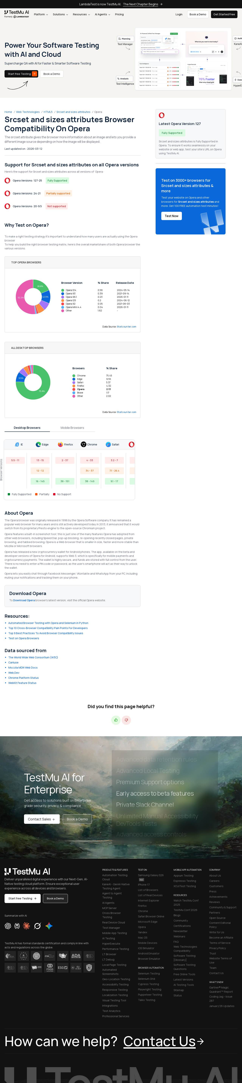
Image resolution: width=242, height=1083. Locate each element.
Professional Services (115, 966)
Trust (212, 903)
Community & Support (223, 857)
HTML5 (48, 112)
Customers (216, 836)
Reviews (214, 851)
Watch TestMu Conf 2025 (186, 852)
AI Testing (108, 888)
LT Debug (108, 909)
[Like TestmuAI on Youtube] (219, 1067)
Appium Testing (183, 825)
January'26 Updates (221, 955)
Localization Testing (115, 944)
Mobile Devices (147, 892)
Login (179, 14)
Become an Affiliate (221, 887)
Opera (142, 876)
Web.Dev (13, 622)
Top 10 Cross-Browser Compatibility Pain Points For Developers (48, 578)
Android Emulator (149, 903)
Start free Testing (22, 73)
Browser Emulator (149, 908)
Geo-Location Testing (116, 929)
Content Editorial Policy (220, 874)
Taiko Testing (146, 949)
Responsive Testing (115, 939)
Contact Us (216, 923)
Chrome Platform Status (23, 627)
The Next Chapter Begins (143, 4)
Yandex (142, 882)
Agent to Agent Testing (112, 845)
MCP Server (109, 858)
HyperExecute (111, 893)
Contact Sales (42, 768)
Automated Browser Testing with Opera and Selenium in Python (48, 572)
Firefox (142, 855)
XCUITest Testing (185, 836)
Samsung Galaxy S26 (151, 827)
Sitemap (179, 940)
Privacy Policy (217, 898)
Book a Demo (51, 74)
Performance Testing (115, 898)
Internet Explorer (148, 850)
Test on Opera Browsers (23, 588)
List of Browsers (148, 839)
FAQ (176, 891)
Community (181, 870)
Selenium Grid (146, 928)
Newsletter (181, 881)
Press (212, 841)
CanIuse (13, 612)
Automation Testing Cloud (114, 827)
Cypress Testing (148, 934)
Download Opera (24, 550)
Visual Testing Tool (114, 950)
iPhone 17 (144, 834)
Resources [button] (81, 14)
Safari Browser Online (151, 866)
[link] (17, 14)
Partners (214, 862)
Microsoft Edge (147, 871)
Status (178, 945)
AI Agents (102, 14)
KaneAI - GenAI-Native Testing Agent (116, 836)
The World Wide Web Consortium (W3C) (33, 607)
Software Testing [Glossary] (184, 907)
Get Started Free (224, 14)
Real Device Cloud (113, 872)
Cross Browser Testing (111, 865)
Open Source (217, 867)
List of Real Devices (150, 845)
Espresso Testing (185, 830)
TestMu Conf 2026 (185, 859)
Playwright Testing (149, 939)
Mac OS (142, 887)
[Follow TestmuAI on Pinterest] (234, 1067)
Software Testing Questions (184, 916)
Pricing (119, 14)
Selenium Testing (149, 923)
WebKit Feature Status (22, 632)
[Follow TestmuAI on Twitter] (204, 1067)
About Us (215, 825)
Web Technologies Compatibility (185, 898)
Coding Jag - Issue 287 (220, 948)
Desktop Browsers (27, 377)
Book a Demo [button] (198, 14)
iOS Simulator (146, 898)
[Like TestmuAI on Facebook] (197, 1067)
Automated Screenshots (110, 921)
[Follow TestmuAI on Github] (227, 1067)
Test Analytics (111, 960)
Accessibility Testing (115, 934)
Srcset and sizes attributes (73, 112)
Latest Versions (183, 929)
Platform (41, 14)
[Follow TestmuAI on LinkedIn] (212, 1067)
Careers (214, 830)
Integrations (110, 955)
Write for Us (216, 882)
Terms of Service (219, 892)
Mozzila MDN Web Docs (23, 617)
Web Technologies (28, 112)
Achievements (218, 846)
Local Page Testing (114, 914)
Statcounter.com (127, 301)
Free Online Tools (184, 924)
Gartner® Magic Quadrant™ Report (221, 939)
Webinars (179, 886)
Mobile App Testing (114, 882)
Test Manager (111, 877)
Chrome (143, 861)
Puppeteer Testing (150, 944)
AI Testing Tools (184, 934)
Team (212, 917)
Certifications (182, 875)
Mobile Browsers (72, 377)
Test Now (171, 216)
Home (8, 112)
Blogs (177, 865)
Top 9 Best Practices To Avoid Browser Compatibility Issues (45, 583)
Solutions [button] (60, 14)
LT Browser (109, 904)
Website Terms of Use (220, 910)
